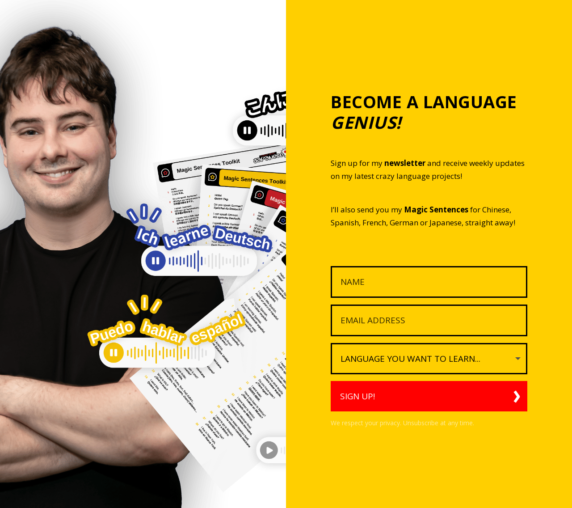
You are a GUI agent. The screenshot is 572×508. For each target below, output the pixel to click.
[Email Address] (429, 320)
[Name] (429, 282)
